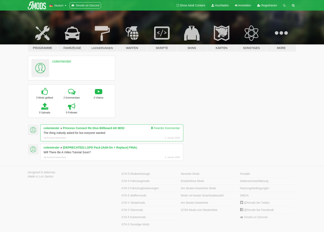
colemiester (61, 61)
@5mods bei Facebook (257, 210)
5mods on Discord (253, 217)
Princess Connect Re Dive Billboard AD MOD (93, 128)
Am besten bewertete (194, 202)
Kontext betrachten (55, 138)
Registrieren (267, 5)
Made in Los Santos (41, 176)
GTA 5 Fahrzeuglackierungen (140, 188)
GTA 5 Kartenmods (134, 217)
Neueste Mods (190, 173)
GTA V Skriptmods (133, 202)
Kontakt (245, 173)
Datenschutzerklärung (254, 181)
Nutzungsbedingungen (254, 188)
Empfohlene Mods (192, 181)
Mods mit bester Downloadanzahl (202, 195)
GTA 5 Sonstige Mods (135, 224)
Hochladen (220, 5)
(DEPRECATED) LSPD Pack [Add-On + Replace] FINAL (100, 147)
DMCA (244, 195)
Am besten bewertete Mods (198, 188)
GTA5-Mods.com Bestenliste (199, 210)
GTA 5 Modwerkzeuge (136, 173)
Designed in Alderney (41, 172)
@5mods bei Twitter (255, 203)
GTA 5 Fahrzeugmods (136, 181)
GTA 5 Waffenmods (134, 195)
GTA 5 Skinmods (132, 210)
